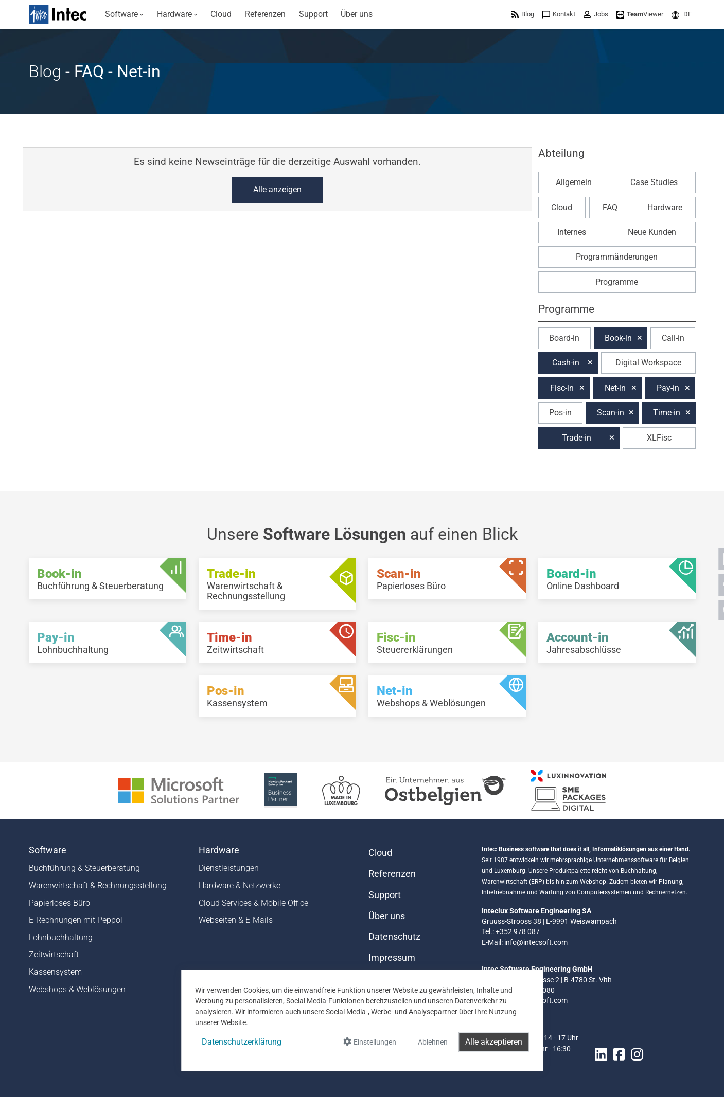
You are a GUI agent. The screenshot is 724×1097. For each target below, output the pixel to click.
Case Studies (654, 182)
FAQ (610, 207)
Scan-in (610, 412)
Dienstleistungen (229, 868)
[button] (681, 14)
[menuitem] (125, 14)
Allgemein (574, 182)
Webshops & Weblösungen (77, 989)
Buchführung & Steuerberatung (84, 868)
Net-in (615, 388)
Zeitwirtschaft (54, 954)
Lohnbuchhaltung (61, 937)
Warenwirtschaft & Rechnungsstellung (98, 885)
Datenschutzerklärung (241, 1042)
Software (47, 850)
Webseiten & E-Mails (236, 920)
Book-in (618, 338)
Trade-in (576, 438)
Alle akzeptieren (493, 1042)
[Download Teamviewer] (639, 14)
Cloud (561, 207)
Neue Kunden (652, 232)
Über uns (386, 916)
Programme (616, 282)
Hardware (664, 207)
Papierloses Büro (59, 903)
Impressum (391, 958)
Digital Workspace (648, 363)
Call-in (673, 338)
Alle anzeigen (277, 189)
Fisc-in (562, 388)
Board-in (564, 338)
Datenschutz (394, 936)
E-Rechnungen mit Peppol (75, 920)
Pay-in (668, 388)
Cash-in (565, 363)
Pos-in (560, 412)
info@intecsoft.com (536, 942)
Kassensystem (55, 972)
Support (384, 895)
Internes (571, 232)
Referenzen (392, 874)
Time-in (666, 412)
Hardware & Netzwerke (239, 885)
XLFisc (659, 438)
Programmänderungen (617, 257)
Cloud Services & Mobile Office (253, 903)
